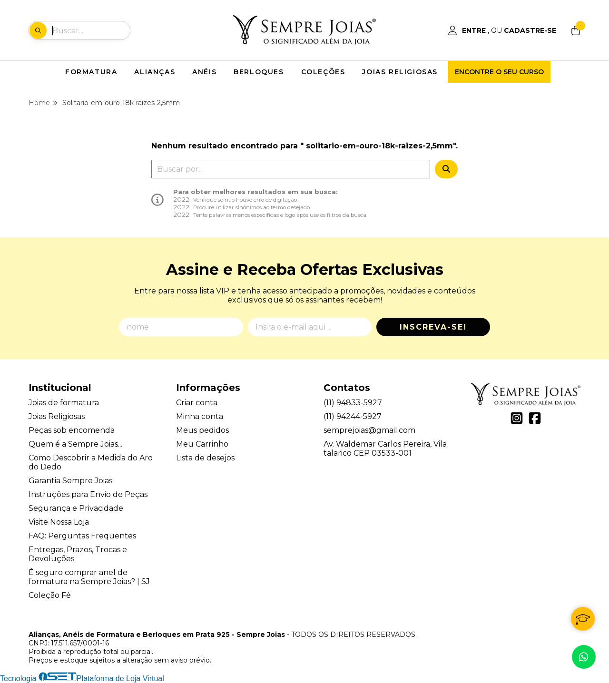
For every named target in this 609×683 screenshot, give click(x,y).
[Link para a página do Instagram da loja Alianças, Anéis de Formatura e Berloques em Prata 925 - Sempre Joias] (516, 418)
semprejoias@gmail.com (369, 430)
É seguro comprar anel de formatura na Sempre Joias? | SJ (89, 577)
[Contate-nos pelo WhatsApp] (584, 657)
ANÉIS (204, 72)
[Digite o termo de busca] (90, 30)
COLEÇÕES (323, 72)
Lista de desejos (205, 457)
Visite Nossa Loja (59, 522)
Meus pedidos (202, 430)
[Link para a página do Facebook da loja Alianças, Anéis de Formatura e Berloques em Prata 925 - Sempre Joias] (534, 418)
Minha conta (199, 416)
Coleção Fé (50, 595)
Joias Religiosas (57, 416)
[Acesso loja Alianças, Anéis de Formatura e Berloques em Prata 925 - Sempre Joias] (501, 30)
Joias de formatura (64, 402)
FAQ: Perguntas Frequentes (82, 535)
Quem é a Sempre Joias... (75, 444)
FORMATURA (91, 72)
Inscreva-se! (433, 327)
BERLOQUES (259, 72)
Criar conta (196, 402)
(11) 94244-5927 (353, 416)
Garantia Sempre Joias (70, 480)
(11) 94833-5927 (353, 402)
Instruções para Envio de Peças (88, 494)
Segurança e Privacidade (76, 508)
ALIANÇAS (154, 72)
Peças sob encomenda (72, 430)
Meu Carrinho (202, 444)
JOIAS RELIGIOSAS (400, 72)
